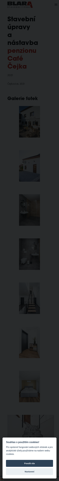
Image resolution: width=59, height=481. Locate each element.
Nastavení (29, 471)
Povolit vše (29, 463)
